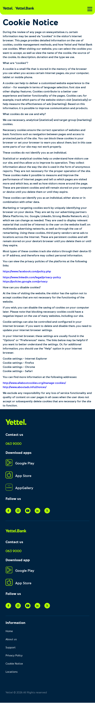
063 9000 (13, 443)
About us (11, 639)
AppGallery (19, 488)
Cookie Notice (14, 663)
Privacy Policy (14, 655)
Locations (12, 671)
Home (9, 631)
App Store (18, 475)
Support (11, 647)
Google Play (20, 463)
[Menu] (89, 9)
